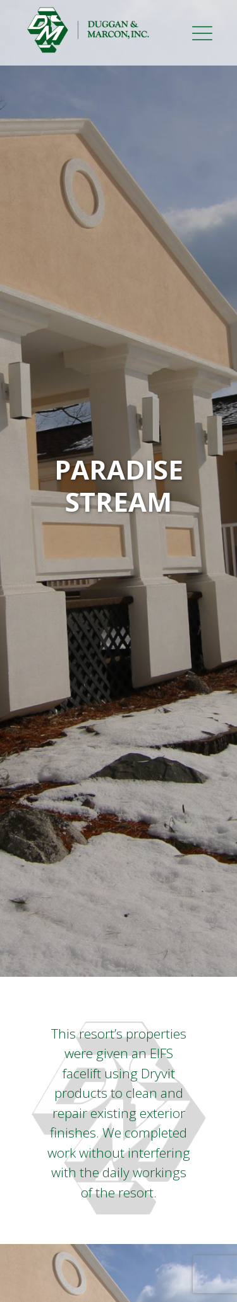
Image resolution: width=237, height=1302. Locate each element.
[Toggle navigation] (218, 30)
